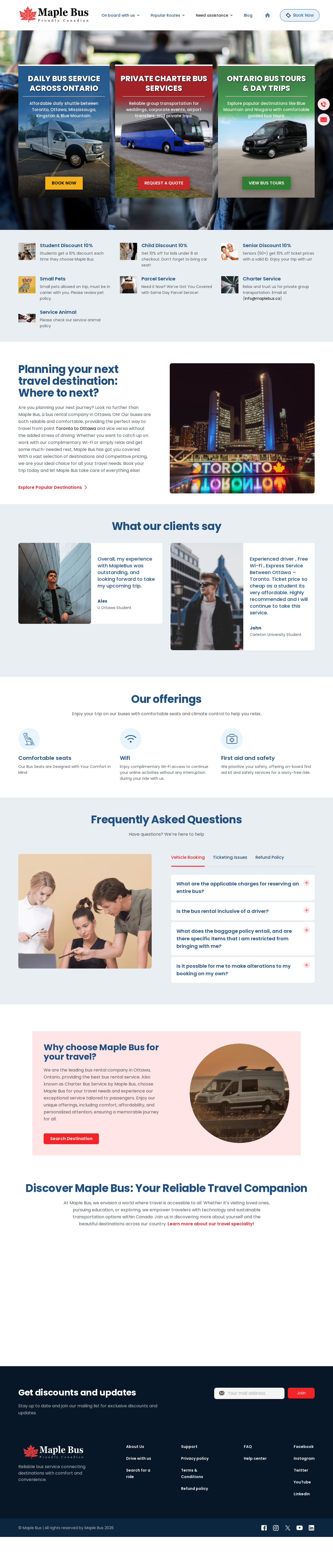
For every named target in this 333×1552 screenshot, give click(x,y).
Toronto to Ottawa (76, 443)
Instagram (304, 1473)
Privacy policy (195, 1473)
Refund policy (194, 1503)
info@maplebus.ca (262, 313)
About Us (135, 1461)
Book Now (64, 198)
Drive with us (138, 1473)
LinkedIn (302, 1509)
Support (189, 1461)
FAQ (248, 1461)
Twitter (301, 1485)
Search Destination (71, 1154)
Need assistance (212, 15)
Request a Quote (163, 198)
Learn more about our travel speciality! (211, 1239)
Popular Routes (165, 15)
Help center (255, 1473)
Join (301, 1408)
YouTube (302, 1497)
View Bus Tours (266, 198)
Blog (248, 15)
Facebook (304, 1461)
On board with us (118, 15)
